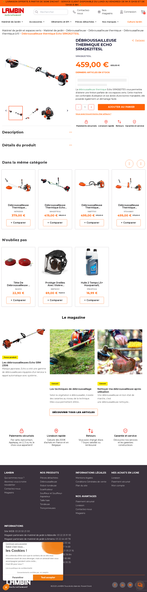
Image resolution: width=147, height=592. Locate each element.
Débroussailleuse (48, 481)
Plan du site (81, 485)
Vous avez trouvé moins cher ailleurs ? (93, 114)
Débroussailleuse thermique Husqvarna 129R (18, 206)
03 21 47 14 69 (63, 546)
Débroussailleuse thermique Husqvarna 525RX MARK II (128, 206)
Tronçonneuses (47, 508)
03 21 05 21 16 (67, 550)
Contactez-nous (12, 488)
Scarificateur (46, 489)
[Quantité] (85, 107)
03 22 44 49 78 (63, 539)
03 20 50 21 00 (22, 531)
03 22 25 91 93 (64, 535)
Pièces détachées (49, 478)
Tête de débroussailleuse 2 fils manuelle (18, 284)
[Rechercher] (51, 12)
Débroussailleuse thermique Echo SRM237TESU (55, 206)
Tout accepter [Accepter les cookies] (48, 577)
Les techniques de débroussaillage (70, 389)
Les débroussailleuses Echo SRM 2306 (21, 364)
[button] (6, 587)
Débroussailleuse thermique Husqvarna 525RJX (92, 206)
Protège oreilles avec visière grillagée (55, 284)
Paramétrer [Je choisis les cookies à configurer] (17, 577)
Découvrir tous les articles (73, 412)
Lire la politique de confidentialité (19, 568)
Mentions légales (84, 478)
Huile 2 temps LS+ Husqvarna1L (92, 284)
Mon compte (118, 485)
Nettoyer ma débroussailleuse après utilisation (119, 390)
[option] (18, 199)
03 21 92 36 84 (64, 554)
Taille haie (45, 500)
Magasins (9, 492)
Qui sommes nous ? (14, 478)
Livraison (115, 478)
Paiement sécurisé (120, 481)
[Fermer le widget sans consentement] (16, 543)
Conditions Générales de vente (91, 481)
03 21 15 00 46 (63, 543)
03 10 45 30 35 (64, 562)
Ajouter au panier (121, 107)
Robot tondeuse (48, 485)
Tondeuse (45, 504)
